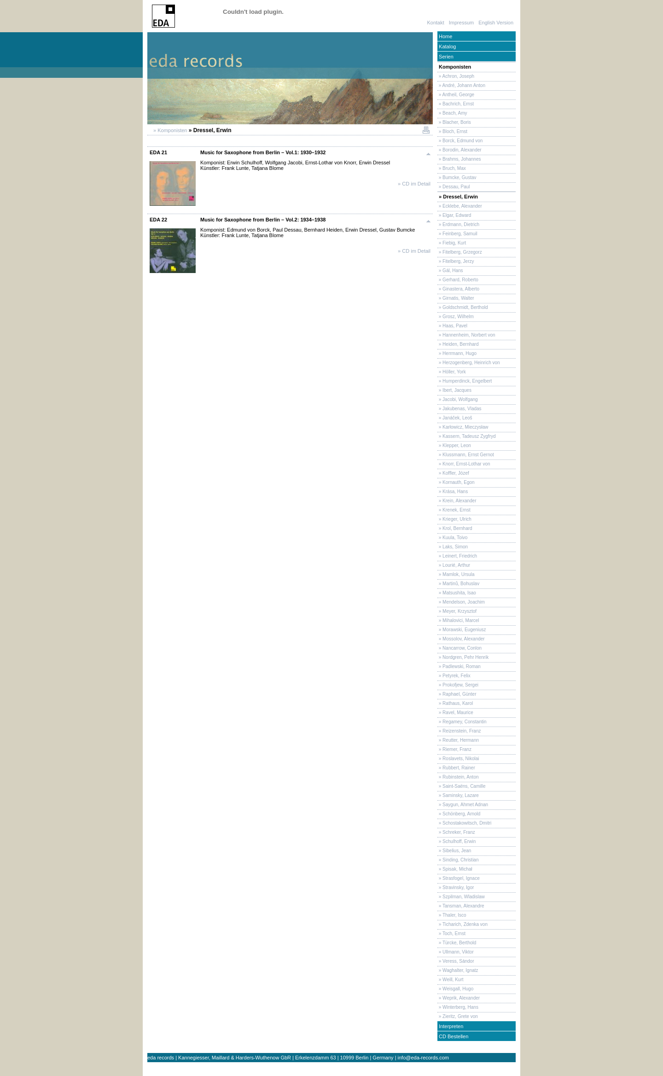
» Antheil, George (455, 94)
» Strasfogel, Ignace (458, 878)
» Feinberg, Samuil (457, 233)
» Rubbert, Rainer (456, 767)
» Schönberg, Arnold (458, 813)
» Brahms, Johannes (459, 159)
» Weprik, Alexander (458, 997)
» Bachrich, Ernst (455, 103)
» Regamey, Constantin (462, 721)
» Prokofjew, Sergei (457, 684)
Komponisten (454, 67)
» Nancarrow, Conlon (459, 648)
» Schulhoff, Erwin (456, 841)
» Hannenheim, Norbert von (466, 334)
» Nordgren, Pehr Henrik (463, 657)
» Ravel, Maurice (455, 712)
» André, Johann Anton (461, 85)
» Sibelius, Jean (454, 850)
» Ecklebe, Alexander (459, 206)
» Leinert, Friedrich (457, 555)
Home (444, 36)
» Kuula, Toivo (452, 537)
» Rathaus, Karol (455, 703)
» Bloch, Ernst (452, 131)
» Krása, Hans (452, 491)
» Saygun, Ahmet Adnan (462, 804)
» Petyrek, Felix (454, 675)
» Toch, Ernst (451, 933)
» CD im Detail (414, 183)
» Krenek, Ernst (454, 509)
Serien (445, 56)
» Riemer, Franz (454, 749)
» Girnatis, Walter (455, 298)
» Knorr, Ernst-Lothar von (463, 463)
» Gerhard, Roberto (457, 279)
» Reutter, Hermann (458, 740)
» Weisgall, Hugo (455, 988)
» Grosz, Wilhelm (455, 316)
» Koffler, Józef (453, 473)
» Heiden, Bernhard (458, 344)
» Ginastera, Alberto (458, 288)
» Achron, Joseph (455, 76)
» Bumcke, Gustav (456, 177)
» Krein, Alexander (457, 500)
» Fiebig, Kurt (451, 242)
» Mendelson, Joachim (461, 602)
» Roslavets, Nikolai (458, 758)
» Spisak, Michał (454, 869)
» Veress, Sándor (455, 961)
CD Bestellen (452, 1036)
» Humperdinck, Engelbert (464, 381)
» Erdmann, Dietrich (458, 224)
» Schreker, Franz (456, 832)
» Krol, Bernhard (454, 528)
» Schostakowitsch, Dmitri (464, 823)
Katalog (446, 46)
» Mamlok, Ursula (456, 574)
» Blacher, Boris (454, 122)
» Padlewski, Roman (459, 666)
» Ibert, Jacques (454, 390)
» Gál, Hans (450, 270)
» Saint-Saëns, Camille (461, 786)
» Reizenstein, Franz (459, 730)
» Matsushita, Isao (456, 592)
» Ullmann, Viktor (455, 951)
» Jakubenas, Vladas (459, 408)
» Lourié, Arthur (453, 565)
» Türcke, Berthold (456, 942)
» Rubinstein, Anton (458, 776)
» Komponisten (169, 130)
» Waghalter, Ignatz (457, 970)
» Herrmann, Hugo (457, 353)
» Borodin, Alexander (459, 149)
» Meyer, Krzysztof (457, 611)
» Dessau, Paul (453, 186)
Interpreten (450, 1026)
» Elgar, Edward (454, 215)
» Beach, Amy (452, 113)
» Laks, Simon (452, 546)
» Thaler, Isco (451, 915)
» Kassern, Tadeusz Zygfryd (466, 436)
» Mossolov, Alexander (461, 638)
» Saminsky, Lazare (458, 795)
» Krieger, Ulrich (454, 519)
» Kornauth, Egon (456, 482)
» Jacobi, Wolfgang (457, 399)
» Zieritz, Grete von (457, 1016)
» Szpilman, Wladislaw (461, 896)
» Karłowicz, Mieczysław (463, 427)
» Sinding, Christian (458, 859)
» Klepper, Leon (454, 445)
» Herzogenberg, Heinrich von (468, 362)
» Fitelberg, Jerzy (455, 261)
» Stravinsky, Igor (455, 887)
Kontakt (435, 22)
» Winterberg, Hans (457, 1007)
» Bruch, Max (451, 168)
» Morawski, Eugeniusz (461, 629)
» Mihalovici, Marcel (458, 620)
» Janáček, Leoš (454, 417)
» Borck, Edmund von (460, 140)
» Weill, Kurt (450, 979)
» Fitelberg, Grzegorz (459, 252)
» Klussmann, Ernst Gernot (465, 454)
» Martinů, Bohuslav (458, 583)
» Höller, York (451, 371)
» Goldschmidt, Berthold (462, 307)
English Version (495, 22)
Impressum (461, 22)
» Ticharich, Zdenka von (462, 924)
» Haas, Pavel (452, 325)
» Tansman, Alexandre (460, 905)
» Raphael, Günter (457, 694)
